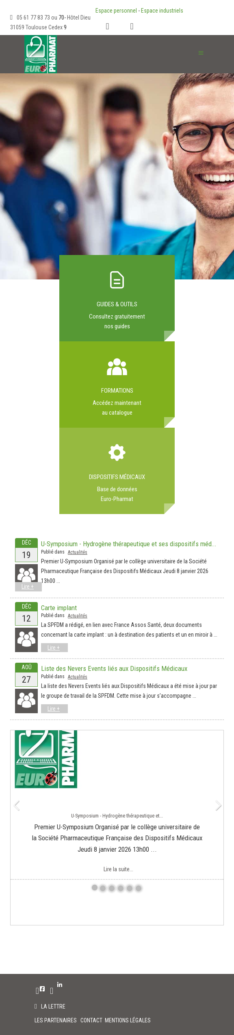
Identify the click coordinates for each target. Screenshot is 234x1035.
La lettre (53, 1006)
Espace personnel (116, 10)
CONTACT (92, 1020)
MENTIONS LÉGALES (128, 1020)
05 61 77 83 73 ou (37, 17)
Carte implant (59, 608)
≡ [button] (201, 52)
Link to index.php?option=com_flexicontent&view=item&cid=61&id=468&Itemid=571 (117, 471)
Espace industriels (162, 10)
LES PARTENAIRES (56, 1020)
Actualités (77, 552)
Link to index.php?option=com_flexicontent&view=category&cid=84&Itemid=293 (117, 384)
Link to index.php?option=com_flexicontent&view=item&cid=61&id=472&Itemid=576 (117, 298)
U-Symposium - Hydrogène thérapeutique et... (117, 816)
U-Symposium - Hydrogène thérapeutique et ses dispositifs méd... (129, 544)
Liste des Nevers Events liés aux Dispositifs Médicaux (114, 668)
